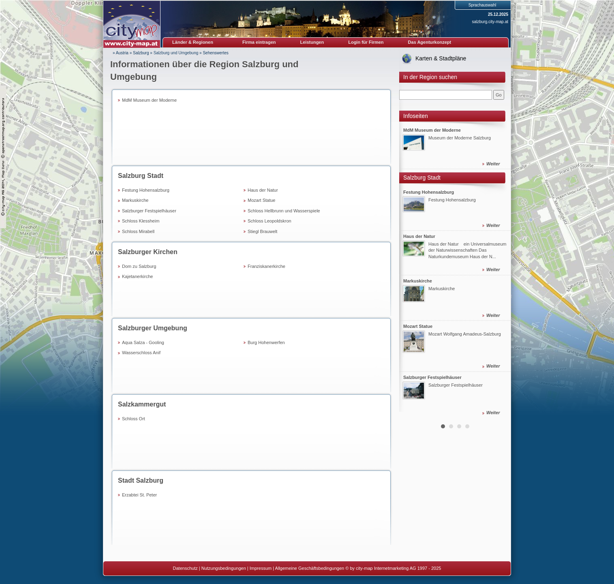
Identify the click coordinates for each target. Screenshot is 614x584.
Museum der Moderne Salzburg (459, 138)
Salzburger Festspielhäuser (149, 210)
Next (500, 270)
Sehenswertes (215, 53)
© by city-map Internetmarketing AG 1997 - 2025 (393, 568)
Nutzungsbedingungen (223, 568)
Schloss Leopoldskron (269, 220)
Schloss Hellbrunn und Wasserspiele (284, 210)
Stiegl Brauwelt (262, 231)
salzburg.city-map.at (490, 21)
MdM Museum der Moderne (149, 100)
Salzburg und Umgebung (176, 53)
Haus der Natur (263, 190)
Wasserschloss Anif (141, 352)
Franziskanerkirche (266, 266)
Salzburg (141, 53)
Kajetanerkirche (137, 276)
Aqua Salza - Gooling (143, 342)
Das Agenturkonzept (429, 42)
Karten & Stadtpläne (440, 58)
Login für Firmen (365, 42)
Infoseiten (415, 116)
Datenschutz (185, 568)
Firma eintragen (259, 42)
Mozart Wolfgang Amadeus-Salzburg (464, 334)
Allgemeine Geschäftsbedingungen (309, 568)
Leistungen (312, 42)
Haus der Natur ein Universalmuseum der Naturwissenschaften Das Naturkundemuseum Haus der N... (467, 250)
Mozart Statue (261, 200)
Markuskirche (135, 200)
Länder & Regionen (192, 42)
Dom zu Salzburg (139, 266)
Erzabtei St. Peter (139, 494)
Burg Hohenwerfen (266, 342)
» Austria (120, 53)
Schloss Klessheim (140, 220)
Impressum (261, 568)
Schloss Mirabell (138, 231)
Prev (409, 270)
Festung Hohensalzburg (145, 190)
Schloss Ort (133, 418)
